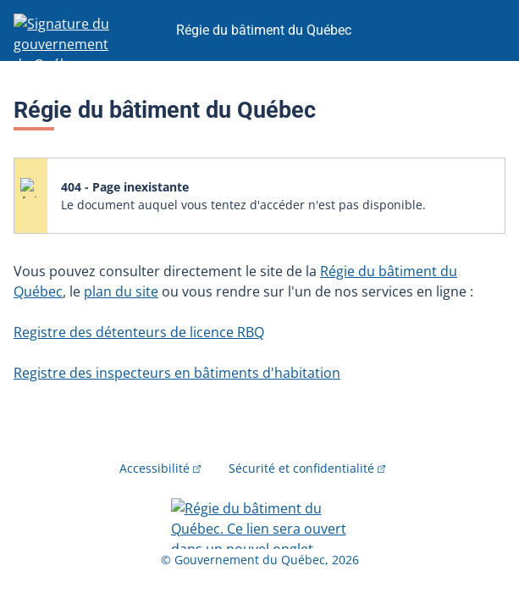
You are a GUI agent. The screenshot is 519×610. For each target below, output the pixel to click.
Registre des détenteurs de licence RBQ (139, 332)
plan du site (121, 291)
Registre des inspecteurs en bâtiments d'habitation (177, 372)
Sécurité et (307, 468)
